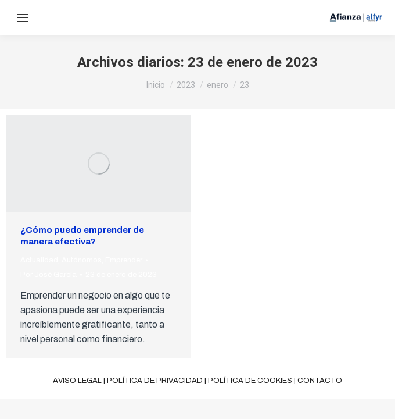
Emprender (123, 260)
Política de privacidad (155, 381)
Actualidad (39, 260)
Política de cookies (250, 381)
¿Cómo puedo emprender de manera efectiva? (82, 235)
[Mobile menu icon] (23, 18)
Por (48, 275)
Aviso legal (77, 381)
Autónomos (82, 260)
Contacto (319, 381)
